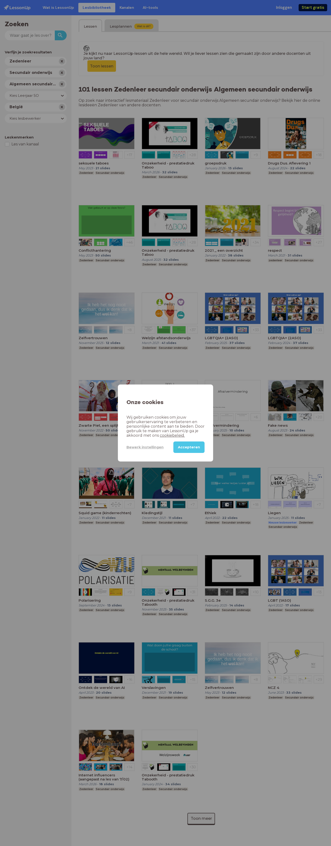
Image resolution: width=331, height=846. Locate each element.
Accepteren (189, 447)
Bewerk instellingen (145, 447)
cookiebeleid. (172, 435)
